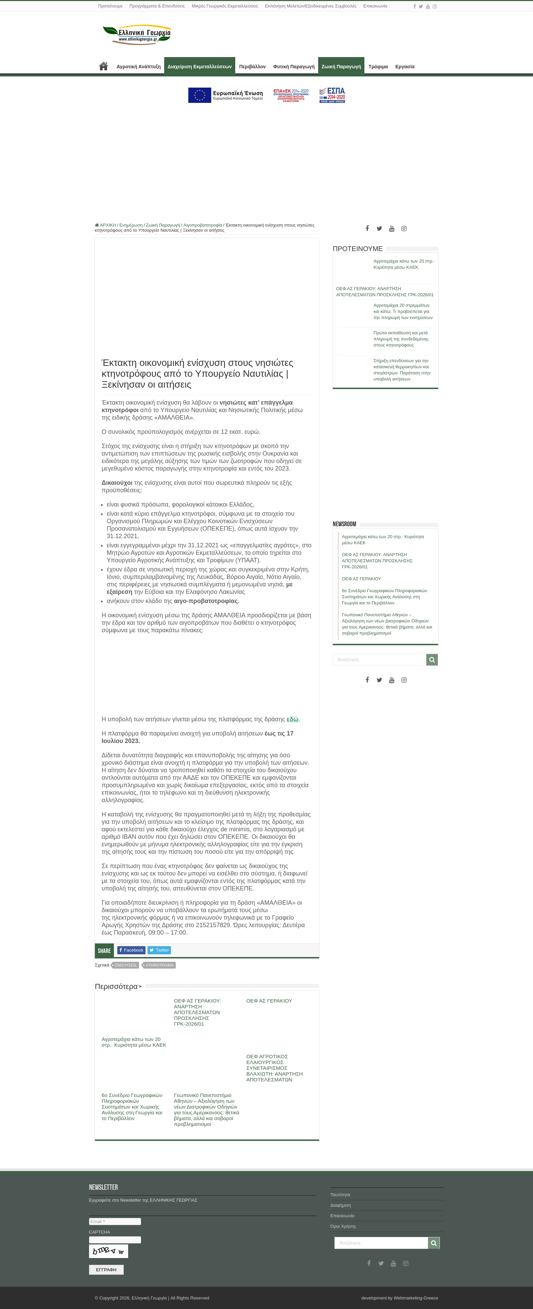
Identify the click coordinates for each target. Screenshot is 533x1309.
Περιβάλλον (252, 66)
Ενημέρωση (131, 225)
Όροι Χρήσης (343, 1226)
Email (98, 1221)
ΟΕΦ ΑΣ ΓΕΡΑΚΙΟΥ (269, 1001)
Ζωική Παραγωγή (341, 66)
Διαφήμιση (340, 1205)
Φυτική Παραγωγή (294, 66)
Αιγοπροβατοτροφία (202, 225)
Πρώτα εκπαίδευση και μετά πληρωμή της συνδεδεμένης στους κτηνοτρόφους (401, 339)
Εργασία (404, 66)
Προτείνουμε (110, 5)
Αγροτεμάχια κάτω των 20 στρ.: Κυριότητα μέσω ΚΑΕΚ (134, 1042)
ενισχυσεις (126, 965)
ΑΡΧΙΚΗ (104, 66)
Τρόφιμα (378, 66)
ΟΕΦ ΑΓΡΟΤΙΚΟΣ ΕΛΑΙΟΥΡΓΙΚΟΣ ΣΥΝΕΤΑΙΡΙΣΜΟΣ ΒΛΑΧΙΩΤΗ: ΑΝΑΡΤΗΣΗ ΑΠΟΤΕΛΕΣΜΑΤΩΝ (274, 1068)
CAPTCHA (101, 1232)
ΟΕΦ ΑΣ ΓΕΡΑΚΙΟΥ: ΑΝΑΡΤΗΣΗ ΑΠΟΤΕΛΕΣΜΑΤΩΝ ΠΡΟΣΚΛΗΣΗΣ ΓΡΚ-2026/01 (197, 1012)
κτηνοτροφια (159, 965)
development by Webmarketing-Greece (399, 1298)
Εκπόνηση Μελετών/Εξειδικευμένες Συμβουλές (310, 5)
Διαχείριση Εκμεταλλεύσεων (200, 66)
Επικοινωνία (375, 5)
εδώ (292, 719)
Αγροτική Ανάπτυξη (139, 66)
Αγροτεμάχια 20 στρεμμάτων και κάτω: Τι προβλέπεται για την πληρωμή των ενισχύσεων (403, 311)
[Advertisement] (266, 160)
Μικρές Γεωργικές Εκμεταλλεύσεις (225, 5)
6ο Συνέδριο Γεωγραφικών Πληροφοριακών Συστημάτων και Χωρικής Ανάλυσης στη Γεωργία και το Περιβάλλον (132, 1106)
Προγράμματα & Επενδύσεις (157, 5)
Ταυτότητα (340, 1194)
